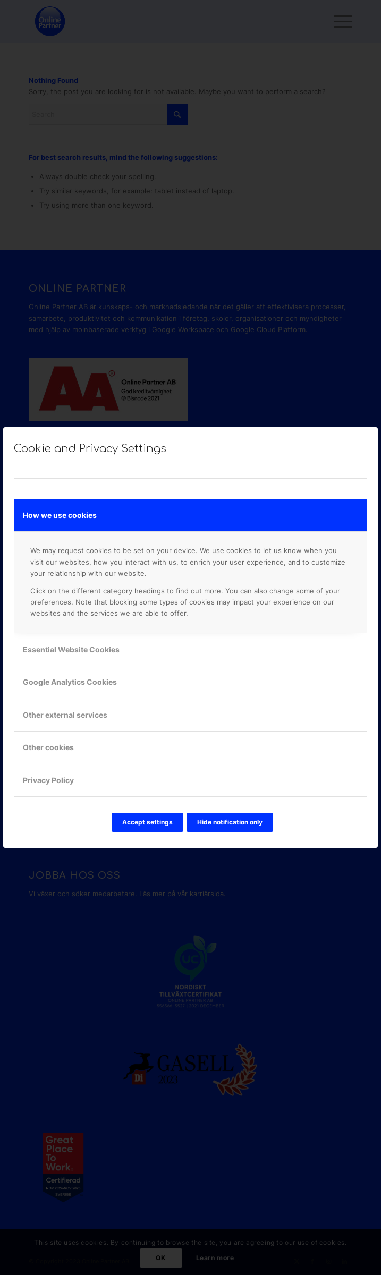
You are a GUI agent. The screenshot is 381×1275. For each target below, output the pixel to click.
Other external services (65, 714)
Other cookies (48, 747)
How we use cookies (60, 515)
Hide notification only (230, 822)
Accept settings (147, 822)
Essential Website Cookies (71, 649)
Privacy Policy (48, 780)
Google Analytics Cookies (70, 681)
